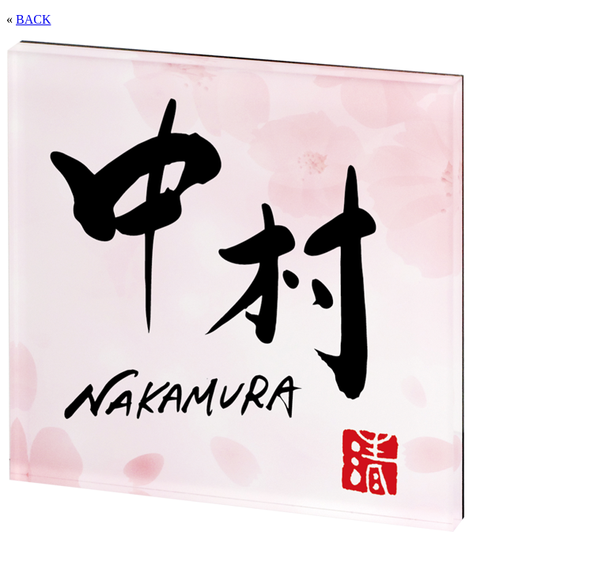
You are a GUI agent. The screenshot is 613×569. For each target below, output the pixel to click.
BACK (33, 19)
